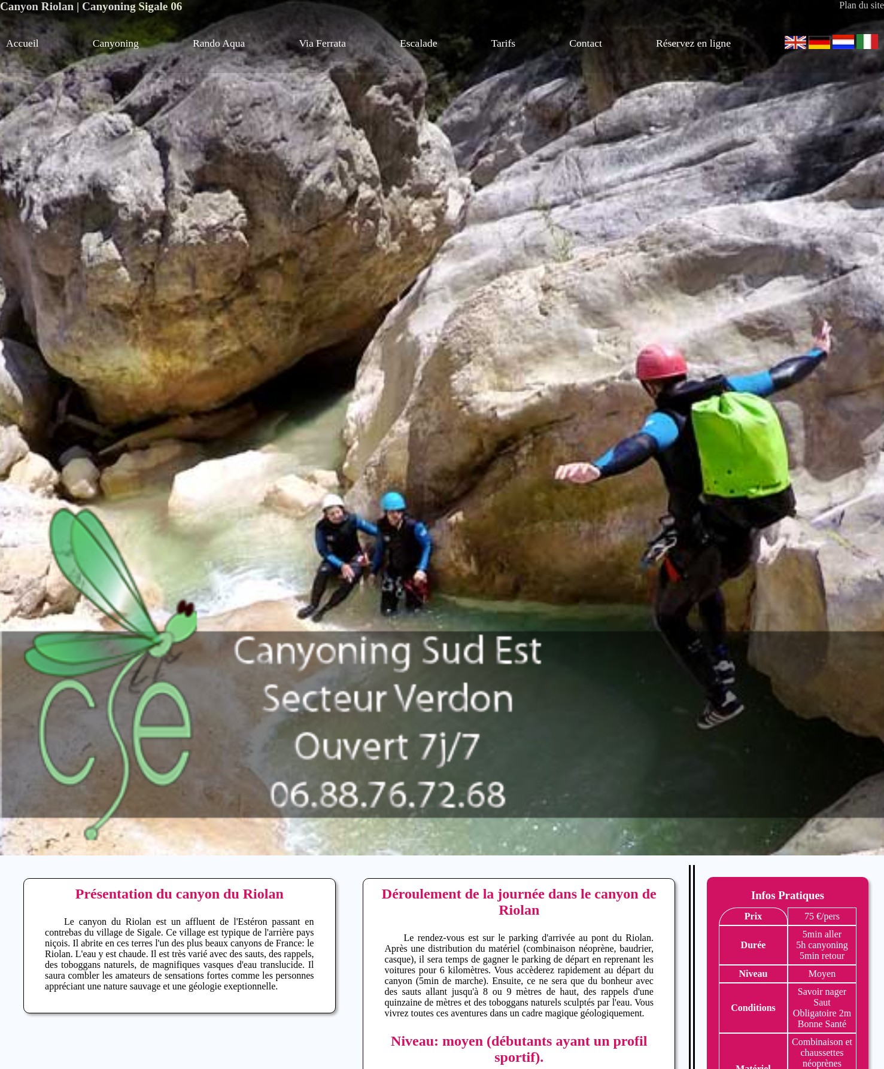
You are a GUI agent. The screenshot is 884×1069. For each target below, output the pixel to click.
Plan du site (861, 5)
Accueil (22, 43)
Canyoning (116, 43)
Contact (585, 43)
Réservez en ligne (693, 43)
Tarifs (503, 43)
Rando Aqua (219, 43)
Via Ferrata (322, 43)
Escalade (419, 43)
